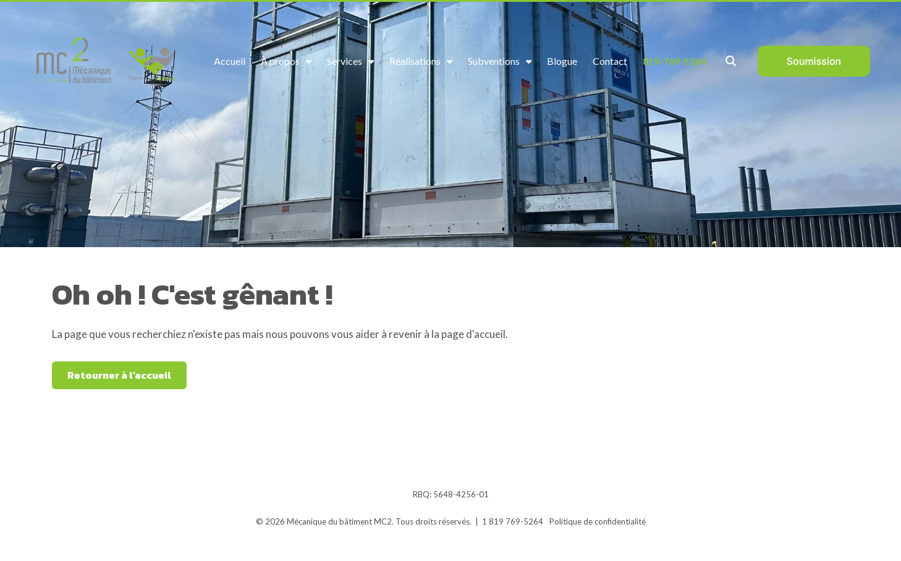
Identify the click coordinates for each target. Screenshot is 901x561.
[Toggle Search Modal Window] (730, 61)
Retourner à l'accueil (119, 375)
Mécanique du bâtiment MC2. (340, 521)
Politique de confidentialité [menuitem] (597, 521)
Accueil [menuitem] (229, 61)
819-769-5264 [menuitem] (674, 61)
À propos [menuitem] (280, 61)
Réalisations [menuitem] (415, 61)
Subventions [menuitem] (494, 61)
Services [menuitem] (344, 61)
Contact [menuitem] (610, 61)
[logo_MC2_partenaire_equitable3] (108, 61)
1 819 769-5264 (512, 521)
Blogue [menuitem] (562, 61)
